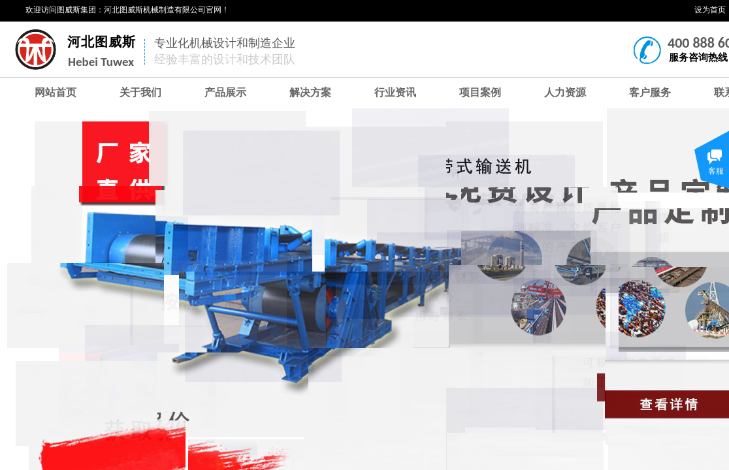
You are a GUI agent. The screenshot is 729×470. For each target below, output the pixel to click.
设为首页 (710, 9)
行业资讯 (395, 92)
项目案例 (480, 92)
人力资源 (565, 92)
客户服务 (650, 92)
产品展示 (225, 92)
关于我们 (140, 92)
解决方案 (310, 92)
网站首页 (55, 92)
